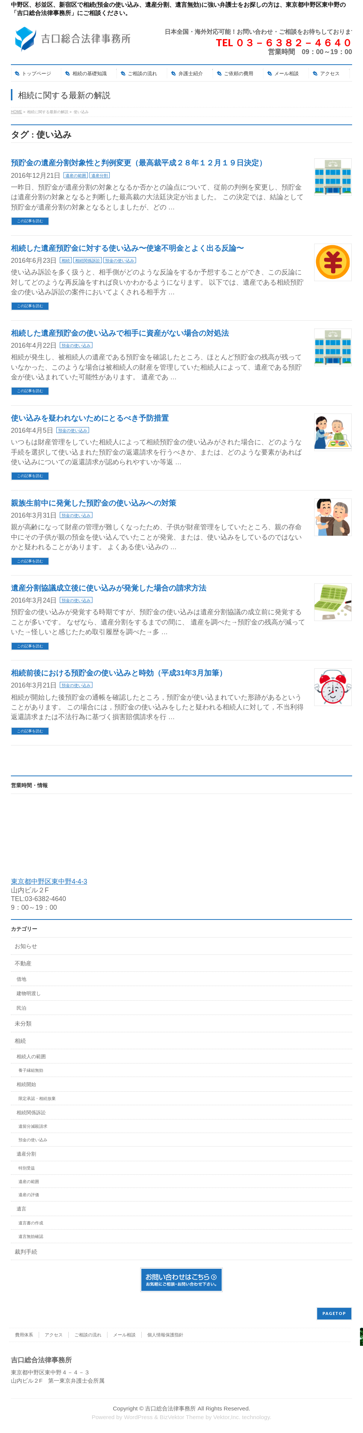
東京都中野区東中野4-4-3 (49, 881)
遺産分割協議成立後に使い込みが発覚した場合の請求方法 (108, 588)
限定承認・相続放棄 (37, 1098)
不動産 (23, 963)
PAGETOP (334, 1313)
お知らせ (26, 946)
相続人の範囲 (31, 1056)
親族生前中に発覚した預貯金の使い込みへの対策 (93, 503)
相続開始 (26, 1084)
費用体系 (24, 1335)
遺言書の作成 (30, 1223)
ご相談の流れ (87, 1335)
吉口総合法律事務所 (170, 1408)
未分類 (23, 1023)
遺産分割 (99, 175)
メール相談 (124, 1335)
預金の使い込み (119, 260)
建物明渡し (29, 993)
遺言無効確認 (30, 1236)
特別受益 (26, 1168)
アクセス (54, 1335)
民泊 (21, 1008)
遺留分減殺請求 (32, 1126)
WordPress (138, 1417)
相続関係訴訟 (87, 260)
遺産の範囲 (75, 175)
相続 (66, 260)
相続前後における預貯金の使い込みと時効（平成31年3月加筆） (119, 673)
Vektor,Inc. (226, 1417)
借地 (21, 979)
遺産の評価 (28, 1194)
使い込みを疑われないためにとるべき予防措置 (90, 418)
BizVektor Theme (182, 1417)
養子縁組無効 (30, 1070)
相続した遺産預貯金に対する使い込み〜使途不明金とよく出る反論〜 (127, 248)
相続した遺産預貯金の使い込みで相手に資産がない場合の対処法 (120, 333)
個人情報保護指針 (165, 1335)
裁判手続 (26, 1251)
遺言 (21, 1209)
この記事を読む (30, 221)
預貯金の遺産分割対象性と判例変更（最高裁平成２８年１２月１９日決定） (138, 163)
